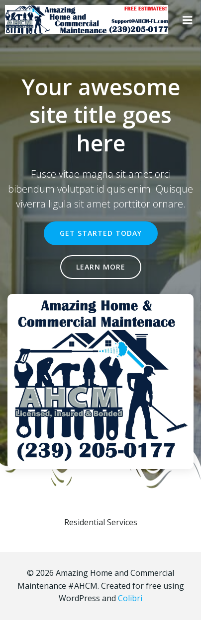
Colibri (130, 598)
